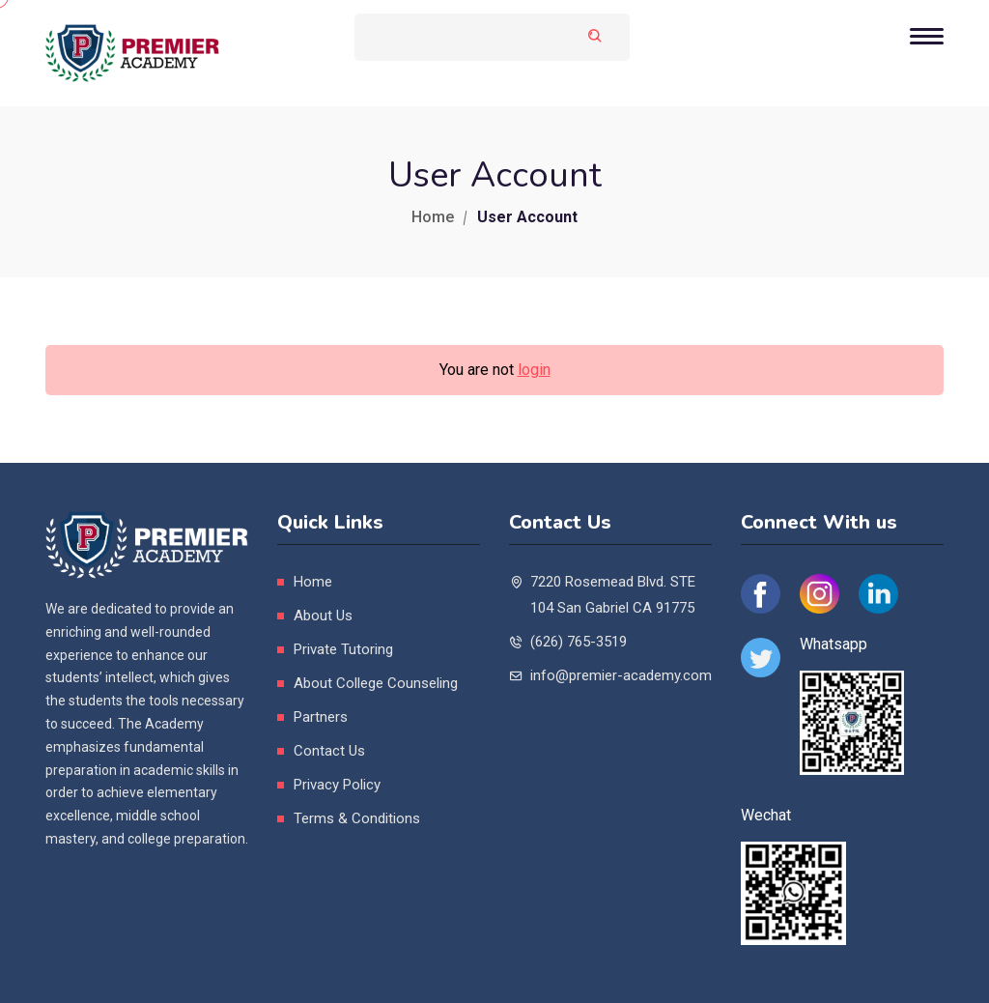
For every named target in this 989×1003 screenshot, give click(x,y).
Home (432, 217)
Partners (321, 717)
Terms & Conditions (357, 818)
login (534, 369)
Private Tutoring (343, 649)
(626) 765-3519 (578, 641)
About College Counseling (376, 683)
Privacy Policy (337, 784)
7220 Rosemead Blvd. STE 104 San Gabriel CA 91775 (612, 594)
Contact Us (329, 750)
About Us (323, 615)
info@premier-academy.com (621, 675)
